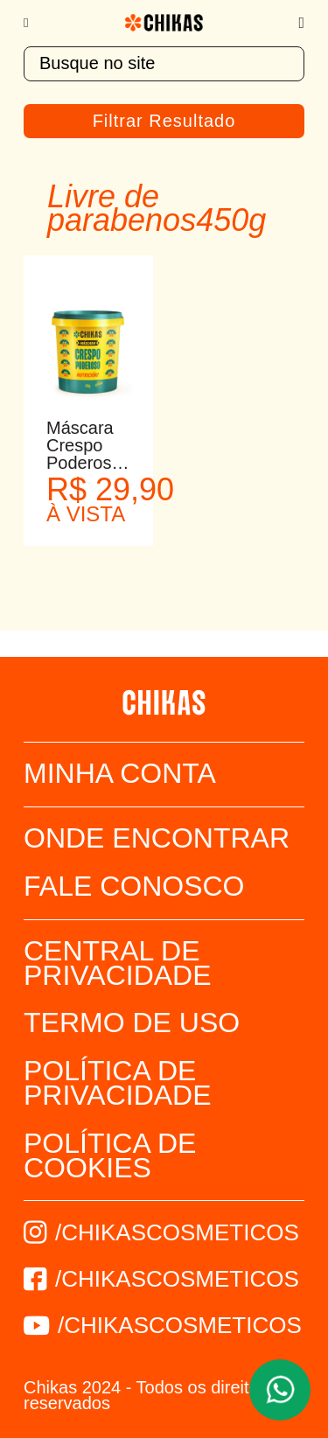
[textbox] (164, 63)
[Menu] (34, 22)
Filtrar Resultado (164, 120)
